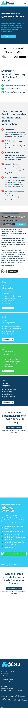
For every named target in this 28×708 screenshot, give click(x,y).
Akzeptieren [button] (20, 224)
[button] (25, 3)
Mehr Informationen (8, 308)
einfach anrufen (8, 36)
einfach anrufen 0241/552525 (14, 427)
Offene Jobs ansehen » (10, 564)
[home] (7, 3)
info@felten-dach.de (6, 683)
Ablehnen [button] (7, 224)
